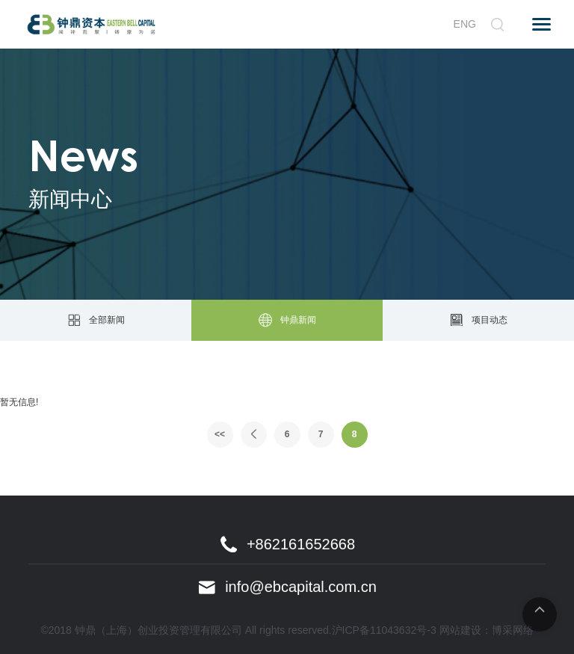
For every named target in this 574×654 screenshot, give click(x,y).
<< (220, 434)
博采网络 (513, 630)
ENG (465, 24)
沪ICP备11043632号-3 (384, 630)
